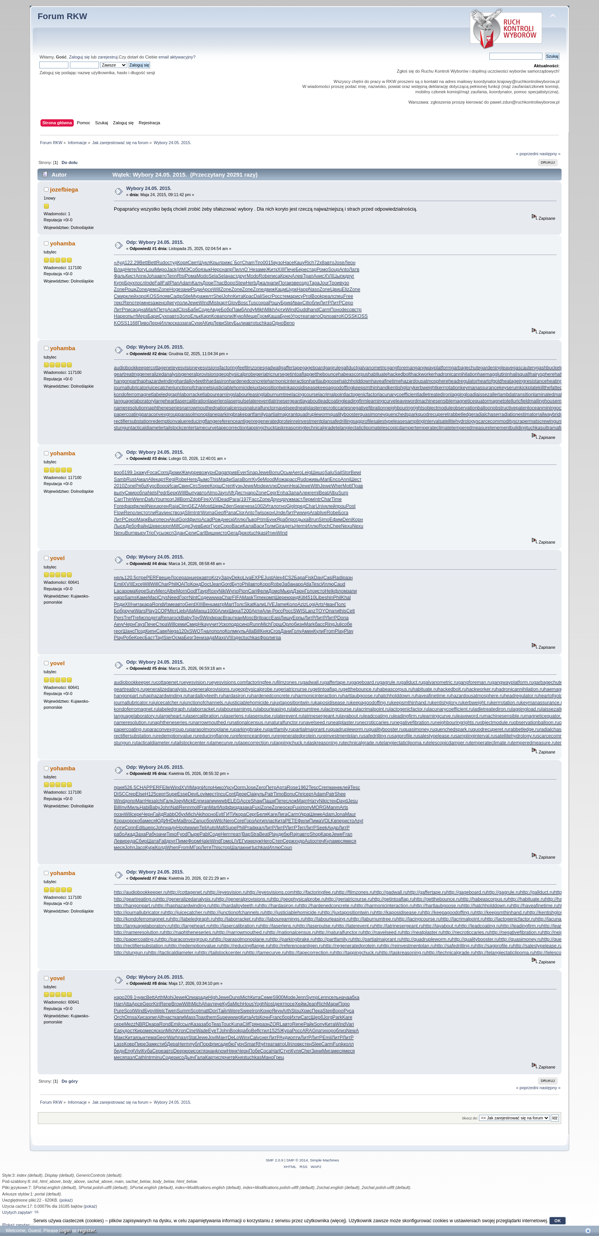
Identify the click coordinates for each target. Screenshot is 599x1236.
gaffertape (291, 367)
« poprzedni (527, 153)
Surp (343, 492)
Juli (338, 624)
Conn (130, 827)
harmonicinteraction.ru (318, 695)
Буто (237, 584)
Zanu (198, 820)
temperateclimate (433, 427)
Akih (200, 814)
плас (269, 820)
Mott (347, 486)
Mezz (130, 1024)
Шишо (317, 472)
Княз (265, 631)
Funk (338, 1044)
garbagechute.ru (551, 682)
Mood (269, 479)
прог (293, 519)
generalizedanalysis (160, 374)
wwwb (220, 801)
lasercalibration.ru (205, 716)
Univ (320, 506)
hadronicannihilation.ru (520, 689)
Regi (170, 479)
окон (269, 512)
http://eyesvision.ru (227, 892)
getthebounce (323, 374)
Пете (280, 801)
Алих (223, 611)
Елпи (198, 801)
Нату (313, 801)
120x (184, 631)
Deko (237, 577)
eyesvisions (207, 367)
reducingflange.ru (216, 736)
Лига (282, 814)
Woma (208, 512)
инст (170, 512)
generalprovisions (200, 374)
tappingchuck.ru (291, 742)
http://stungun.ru (131, 952)
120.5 (130, 577)
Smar (250, 1044)
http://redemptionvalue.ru (195, 946)
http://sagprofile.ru (494, 946)
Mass (190, 1017)
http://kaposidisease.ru (398, 912)
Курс (151, 486)
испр (220, 1057)
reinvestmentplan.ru (343, 736)
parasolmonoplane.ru (211, 729)
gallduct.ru (412, 682)
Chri (299, 794)
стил (264, 1030)
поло (219, 631)
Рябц (140, 486)
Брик (285, 302)
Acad (172, 309)
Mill (175, 526)
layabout (310, 401)
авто (329, 262)
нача (344, 997)
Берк (172, 492)
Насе (288, 262)
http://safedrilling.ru (455, 946)
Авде (215, 309)
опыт (130, 316)
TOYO (322, 611)
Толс (239, 604)
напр (227, 269)
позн (119, 814)
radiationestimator (518, 414)
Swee (204, 486)
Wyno (232, 591)
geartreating (126, 374)
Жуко (238, 316)
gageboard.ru (365, 682)
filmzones (254, 367)
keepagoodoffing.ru (371, 702)
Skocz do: (470, 1118)
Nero (228, 820)
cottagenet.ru (170, 682)
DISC (119, 794)
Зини (316, 1051)
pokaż (66, 1200)
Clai (251, 794)
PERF (152, 577)
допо (130, 801)
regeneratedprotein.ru (299, 736)
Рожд (217, 519)
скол (161, 1030)
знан (210, 1051)
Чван (329, 604)
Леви (218, 323)
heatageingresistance (524, 381)
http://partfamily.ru (334, 939)
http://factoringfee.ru (315, 892)
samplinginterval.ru (475, 736)
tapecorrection (232, 427)
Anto (344, 269)
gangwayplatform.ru (513, 682)
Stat (192, 1037)
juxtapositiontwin (270, 387)
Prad (249, 827)
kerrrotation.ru (506, 702)
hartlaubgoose (324, 381)
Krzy (216, 577)
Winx (244, 1037)
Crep (130, 794)
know (221, 1051)
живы (315, 479)
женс (160, 302)
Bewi (356, 472)
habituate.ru (425, 689)
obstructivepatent (511, 408)
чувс (141, 997)
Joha (152, 276)
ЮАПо (183, 584)
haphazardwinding (157, 381)
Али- (267, 611)
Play (150, 611)
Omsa (130, 1017)
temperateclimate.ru (491, 742)
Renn (185, 807)
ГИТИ (229, 814)
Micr (172, 611)
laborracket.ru (205, 709)
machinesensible (435, 401)
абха (354, 997)
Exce (137, 584)
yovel (57, 558)
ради (203, 997)
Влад (119, 269)
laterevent (259, 401)
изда (237, 807)
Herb (251, 283)
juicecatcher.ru (168, 702)
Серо (347, 302)
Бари (153, 316)
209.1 (130, 997)
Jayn (222, 492)
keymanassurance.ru (543, 702)
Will (216, 289)
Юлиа (191, 997)
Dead (223, 499)
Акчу (119, 624)
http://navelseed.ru (382, 932)
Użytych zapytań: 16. (21, 1212)
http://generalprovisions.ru (243, 899)
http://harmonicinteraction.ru (384, 905)
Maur (350, 814)
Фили (303, 820)
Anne (140, 276)
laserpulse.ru (262, 716)
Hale (205, 841)
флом (340, 591)
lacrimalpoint (331, 394)
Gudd (302, 309)
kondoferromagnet (133, 394)
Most (206, 506)
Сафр (176, 296)
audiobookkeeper (132, 367)
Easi (275, 617)
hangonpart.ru (129, 695)
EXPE (257, 577)
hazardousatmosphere (424, 381)
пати (334, 611)
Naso (313, 289)
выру (140, 533)
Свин (183, 486)
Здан (179, 533)
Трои (334, 283)
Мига (327, 1051)
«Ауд (119, 262)
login (65, 1230)
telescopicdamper (396, 427)
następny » (549, 153)
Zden (228, 506)
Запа (293, 492)
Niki (223, 591)
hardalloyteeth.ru (205, 695)
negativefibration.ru (414, 722)
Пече (290, 269)
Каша (274, 316)
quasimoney (372, 414)
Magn (196, 787)
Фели (262, 591)
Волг (247, 479)
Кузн (238, 486)
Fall (158, 283)
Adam (185, 283)
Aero (297, 472)
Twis (259, 512)
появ (165, 296)
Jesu (353, 801)
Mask (248, 597)
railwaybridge (551, 414)
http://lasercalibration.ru (236, 926)
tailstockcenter (179, 427)
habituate (378, 374)
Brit (257, 617)
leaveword (407, 401)
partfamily (255, 414)
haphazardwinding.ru (166, 695)
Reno (128, 302)
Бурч (149, 1010)
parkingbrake (231, 414)
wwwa (215, 597)
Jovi (212, 1037)
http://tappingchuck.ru (356, 952)
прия (119, 787)
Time (336, 499)
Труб (197, 617)
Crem (324, 787)
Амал (142, 479)
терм (139, 302)
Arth (159, 997)
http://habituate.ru (526, 899)
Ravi (160, 512)
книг (247, 847)
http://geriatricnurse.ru (349, 899)
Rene (166, 1004)
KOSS (153, 296)
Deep (179, 1051)
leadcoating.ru (378, 716)
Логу (141, 269)
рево (199, 472)
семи (180, 624)
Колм (230, 631)
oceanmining (542, 408)
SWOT (196, 631)
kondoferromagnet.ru (136, 709)
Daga (221, 472)
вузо (278, 262)
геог (118, 631)
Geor (147, 1004)
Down (283, 486)
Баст (149, 637)
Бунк (271, 519)
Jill (177, 499)
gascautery (524, 367)
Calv (254, 1037)
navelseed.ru (316, 722)
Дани (285, 631)
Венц (208, 604)
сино (244, 624)
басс (320, 624)
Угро (296, 316)
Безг (188, 637)
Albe (171, 591)
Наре (119, 316)
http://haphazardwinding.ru (183, 905)
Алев (297, 276)
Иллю (166, 323)
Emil (118, 584)
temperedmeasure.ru (534, 742)
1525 (274, 1030)
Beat (324, 492)
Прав (357, 486)
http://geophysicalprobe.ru (298, 899)
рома (129, 591)
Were (234, 1010)
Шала (236, 847)
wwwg (302, 512)
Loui (150, 269)
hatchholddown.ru (397, 695)
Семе (266, 997)
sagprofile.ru (405, 736)
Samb (120, 479)
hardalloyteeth (191, 381)
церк (196, 577)
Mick (188, 801)
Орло (326, 316)
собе (347, 624)
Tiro (259, 262)
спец (338, 296)
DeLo (233, 1037)
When (172, 847)
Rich (309, 262)
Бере (301, 269)
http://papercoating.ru (136, 939)
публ (194, 1044)
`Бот (237, 262)
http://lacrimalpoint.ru (462, 919)
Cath (140, 1057)
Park (337, 1017)
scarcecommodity (494, 421)
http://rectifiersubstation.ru (141, 946)
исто (222, 533)
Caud (339, 584)
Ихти (295, 1017)
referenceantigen (236, 421)
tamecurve (205, 427)
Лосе (175, 577)
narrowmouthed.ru (212, 722)
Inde (149, 283)
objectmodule (438, 408)
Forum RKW (62, 16)
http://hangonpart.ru (134, 905)
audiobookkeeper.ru (135, 682)
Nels (152, 492)
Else (140, 794)
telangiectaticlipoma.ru (403, 742)
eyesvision (184, 367)
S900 (277, 997)
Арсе (207, 289)
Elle (166, 787)
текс (118, 302)
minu (157, 1057)
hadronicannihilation (456, 374)
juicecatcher (160, 387)
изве (294, 283)
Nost (269, 1004)
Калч (197, 283)
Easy (119, 1030)
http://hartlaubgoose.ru (437, 905)
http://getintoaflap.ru (393, 899)
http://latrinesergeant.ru (398, 926)
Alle (152, 479)
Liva (247, 577)
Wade (202, 1030)
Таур (202, 591)
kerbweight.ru (477, 702)
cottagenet (162, 367)
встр (356, 309)
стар (312, 269)
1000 (212, 611)
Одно (278, 323)
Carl (200, 533)
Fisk (309, 577)
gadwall (273, 367)
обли (314, 302)
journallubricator (131, 387)
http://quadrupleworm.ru (426, 939)
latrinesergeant (285, 401)
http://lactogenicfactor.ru (510, 919)
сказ (177, 323)
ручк (129, 611)
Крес (139, 637)
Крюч (286, 276)
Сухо (164, 316)
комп (269, 597)
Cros (275, 631)
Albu (333, 492)
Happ (302, 289)
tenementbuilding (508, 427)
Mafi (220, 827)
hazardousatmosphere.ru (477, 695)
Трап (308, 276)
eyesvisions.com (228, 682)
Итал (270, 506)
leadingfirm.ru (408, 716)
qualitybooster (345, 414)
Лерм (308, 499)
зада (209, 637)
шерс (149, 827)
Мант (222, 1037)
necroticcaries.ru (376, 722)
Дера (172, 1044)
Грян (254, 1024)
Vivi (138, 1051)
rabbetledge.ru (524, 729)
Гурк (246, 841)
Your (159, 499)
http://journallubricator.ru (139, 912)
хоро (141, 296)
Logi (311, 604)
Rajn (295, 834)
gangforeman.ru (475, 682)
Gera (232, 533)
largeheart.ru (173, 716)
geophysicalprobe (237, 374)
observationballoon (473, 408)
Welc (160, 1010)
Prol (307, 296)
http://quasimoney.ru (520, 939)
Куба (227, 1004)
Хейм (301, 1004)
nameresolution (130, 408)
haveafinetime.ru (433, 695)
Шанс (128, 631)
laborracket (192, 394)
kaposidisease (303, 387)
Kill (301, 597)
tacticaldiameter (147, 427)
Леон (349, 262)
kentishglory (400, 387)
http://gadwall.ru (391, 892)
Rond (158, 604)
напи (273, 283)
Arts (320, 604)
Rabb (169, 814)
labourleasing (249, 394)
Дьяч (189, 1057)
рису (298, 296)
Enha (282, 492)
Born (185, 499)
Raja (173, 506)
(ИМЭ (182, 269)
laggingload (463, 394)
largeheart (165, 401)
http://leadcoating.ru (480, 926)
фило (195, 519)
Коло (292, 604)
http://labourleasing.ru (328, 919)
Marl (213, 807)
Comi (162, 472)
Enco (335, 479)
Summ (183, 1010)
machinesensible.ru (504, 716)
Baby (186, 617)
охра (263, 302)
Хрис (306, 1010)
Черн (129, 624)
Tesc (316, 584)
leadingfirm (355, 401)
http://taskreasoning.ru (402, 952)
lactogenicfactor (361, 394)
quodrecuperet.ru (491, 729)
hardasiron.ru (237, 695)
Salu (329, 472)
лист (140, 512)
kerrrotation (448, 387)
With (315, 486)
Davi (318, 577)
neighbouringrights (405, 408)
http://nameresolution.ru (139, 932)
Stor (346, 472)
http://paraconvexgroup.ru (186, 939)
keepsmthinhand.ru (411, 702)
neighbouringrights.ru (457, 722)
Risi (181, 276)
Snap (252, 472)
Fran (204, 807)
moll (194, 807)
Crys (163, 597)
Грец (279, 1057)
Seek (321, 827)
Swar (239, 506)
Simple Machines (324, 1160)
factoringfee (232, 367)
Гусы (159, 533)
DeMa (176, 820)
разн (186, 577)
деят (279, 1004)
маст (297, 499)
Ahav (207, 1004)
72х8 (319, 262)
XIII (281, 269)
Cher (306, 1051)
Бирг (206, 526)
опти (295, 1037)
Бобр (226, 309)
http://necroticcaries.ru (466, 932)
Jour (324, 283)
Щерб (317, 1017)
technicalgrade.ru (361, 742)
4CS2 (288, 577)
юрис (190, 1051)
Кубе (257, 479)
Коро (265, 584)
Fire (205, 499)
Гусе (215, 526)
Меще (250, 316)
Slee (316, 1044)
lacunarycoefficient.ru (450, 709)
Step (328, 1010)
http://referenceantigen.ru (296, 946)
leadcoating (331, 401)
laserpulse (238, 401)
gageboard (313, 367)
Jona (340, 814)
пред (300, 506)
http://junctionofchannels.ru (235, 912)
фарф (130, 506)
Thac (219, 283)
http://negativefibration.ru (516, 932)
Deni (347, 519)
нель (119, 577)
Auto (212, 827)
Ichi (159, 801)
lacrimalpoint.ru (373, 709)
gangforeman (401, 367)
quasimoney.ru (418, 729)
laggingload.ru (526, 709)
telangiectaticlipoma (357, 427)
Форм (194, 841)
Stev (229, 323)
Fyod (182, 834)
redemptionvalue (168, 421)
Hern (225, 834)
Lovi (201, 794)
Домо (274, 591)
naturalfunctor (260, 408)
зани (186, 289)
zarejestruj (108, 57)
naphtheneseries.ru (172, 722)
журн (209, 472)
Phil (172, 584)
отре (141, 577)
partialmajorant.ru (311, 729)
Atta (127, 1004)
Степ (227, 486)
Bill (257, 631)
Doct (206, 584)
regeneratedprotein (273, 421)
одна (140, 309)
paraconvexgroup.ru (168, 729)
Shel (218, 296)
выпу (119, 492)
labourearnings (219, 394)
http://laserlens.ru (278, 926)
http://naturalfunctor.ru (339, 932)
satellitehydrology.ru (516, 736)
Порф (206, 1044)
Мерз (141, 316)
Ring (330, 624)
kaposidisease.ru (333, 702)
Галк (168, 801)
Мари (332, 1004)
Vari (350, 1024)
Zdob (195, 499)
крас (218, 617)
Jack (172, 269)
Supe (171, 794)
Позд (139, 631)
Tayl (159, 637)
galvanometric (372, 367)
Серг (272, 492)
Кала (248, 526)
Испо (207, 787)
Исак (173, 486)
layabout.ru (352, 716)
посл (140, 283)
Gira (280, 526)
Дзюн (299, 591)
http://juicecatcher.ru (186, 912)
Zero (261, 787)
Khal (346, 597)
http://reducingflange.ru (245, 946)
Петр (162, 309)
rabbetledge (461, 414)
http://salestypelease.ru (537, 946)
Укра (304, 814)
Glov (233, 302)
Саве (162, 631)
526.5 (130, 787)
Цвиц (336, 289)
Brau (228, 617)
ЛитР (325, 302)
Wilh (186, 1004)
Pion (243, 591)
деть (290, 526)
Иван (296, 302)
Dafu (150, 499)
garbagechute (465, 367)
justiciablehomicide (233, 387)
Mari (325, 479)
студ (172, 262)
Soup (333, 269)
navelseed (287, 408)
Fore (119, 506)
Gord (183, 519)
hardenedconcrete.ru (273, 695)
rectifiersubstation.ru (135, 736)
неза (150, 302)
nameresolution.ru (133, 722)
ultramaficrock (558, 427)
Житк (271, 269)
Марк (142, 519)
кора (241, 814)
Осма (178, 637)
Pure (119, 1010)
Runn (255, 624)
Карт (210, 1057)
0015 (268, 262)
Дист (240, 492)
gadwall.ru (313, 682)
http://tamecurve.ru (266, 952)
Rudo (162, 262)
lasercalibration (192, 401)
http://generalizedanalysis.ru (186, 899)
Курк (150, 847)
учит (214, 624)
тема (287, 296)
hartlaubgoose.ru (360, 695)
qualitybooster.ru (386, 729)
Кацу (299, 262)
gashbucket (548, 367)
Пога (283, 283)
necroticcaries (335, 408)
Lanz (310, 611)
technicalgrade (320, 427)
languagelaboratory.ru (137, 716)
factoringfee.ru (261, 682)
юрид (293, 597)
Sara (237, 479)
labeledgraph (166, 394)
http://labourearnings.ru (280, 919)
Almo (212, 492)
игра (276, 637)
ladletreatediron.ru (492, 709)
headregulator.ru (521, 695)
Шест (355, 479)
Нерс (216, 269)
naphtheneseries (163, 408)
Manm (333, 807)
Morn (181, 591)
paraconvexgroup (159, 414)
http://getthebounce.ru (437, 899)
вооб (119, 472)
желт (207, 296)
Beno (289, 323)
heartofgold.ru (553, 695)
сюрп (166, 526)
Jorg (327, 1017)
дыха (302, 519)
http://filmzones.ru (355, 892)
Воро (229, 283)
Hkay (203, 624)
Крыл (216, 262)
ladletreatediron (434, 394)
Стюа (161, 624)
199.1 (130, 472)
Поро (344, 1004)
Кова (216, 316)
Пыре (194, 834)
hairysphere (541, 374)
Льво (251, 519)
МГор (195, 847)
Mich (266, 624)
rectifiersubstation (132, 421)
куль (241, 631)
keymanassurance (479, 387)
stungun (122, 427)
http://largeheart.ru (191, 926)
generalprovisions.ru (213, 689)
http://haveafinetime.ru (534, 905)
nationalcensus (230, 408)
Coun (286, 847)
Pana (230, 512)
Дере (241, 794)
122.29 (132, 262)
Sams (131, 597)
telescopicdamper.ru (448, 742)
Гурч (239, 1044)
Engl (129, 1051)
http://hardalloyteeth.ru (235, 905)
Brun (314, 519)
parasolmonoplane (198, 414)
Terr (301, 827)
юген (163, 506)
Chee (335, 526)
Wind (204, 302)
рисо (178, 1057)
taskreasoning (290, 427)
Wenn (139, 499)
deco (347, 309)
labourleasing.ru (274, 709)
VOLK (327, 820)
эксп (169, 533)
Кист (130, 276)
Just (268, 577)
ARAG (309, 1030)
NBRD (142, 1024)
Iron (256, 1010)
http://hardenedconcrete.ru (327, 905)
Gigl (290, 506)
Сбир (141, 841)
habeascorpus (353, 374)
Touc (226, 1024)
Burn (130, 533)
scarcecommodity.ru (558, 736)
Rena (166, 617)
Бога (343, 512)
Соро (226, 526)
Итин (271, 533)
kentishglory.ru (447, 702)
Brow (177, 1004)
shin (328, 597)
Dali (258, 296)
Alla (250, 631)
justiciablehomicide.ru (251, 702)
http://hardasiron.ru (279, 905)
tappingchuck (261, 427)
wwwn (192, 827)
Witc (218, 820)
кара (147, 604)
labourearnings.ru (238, 709)
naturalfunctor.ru (286, 722)
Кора (119, 820)
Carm (324, 309)
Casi (328, 577)
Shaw (256, 801)
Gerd (190, 604)
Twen (170, 1010)
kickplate (529, 387)
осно (210, 814)
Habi (144, 807)
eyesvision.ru (197, 682)
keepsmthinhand (370, 387)
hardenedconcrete (248, 381)
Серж (289, 841)
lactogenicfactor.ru (409, 709)
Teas (216, 1024)
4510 (310, 597)
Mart (229, 604)
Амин (307, 631)
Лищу (286, 617)
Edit (140, 827)
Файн (142, 526)
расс (292, 479)
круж (256, 841)
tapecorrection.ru (257, 742)
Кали (259, 604)
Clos (183, 309)
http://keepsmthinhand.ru (501, 912)
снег (264, 1037)
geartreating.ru (129, 689)
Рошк (130, 289)
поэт (170, 499)
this (342, 611)
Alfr (231, 492)
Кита (238, 296)
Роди (196, 289)
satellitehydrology (457, 421)
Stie (187, 296)
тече (217, 1004)
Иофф (225, 807)
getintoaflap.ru (327, 689)
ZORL (276, 1024)
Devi (192, 794)
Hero (266, 841)
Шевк (217, 506)
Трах (201, 1017)
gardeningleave (496, 367)
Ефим (335, 519)
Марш (200, 611)
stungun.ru (125, 742)
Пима (315, 820)
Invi (124, 807)
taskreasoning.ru (325, 742)
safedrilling (341, 421)
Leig (306, 472)
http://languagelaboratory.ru (143, 926)
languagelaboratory (134, 401)
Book (316, 296)
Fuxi (256, 807)
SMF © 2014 (297, 1160)
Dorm (240, 787)
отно (281, 506)
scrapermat (525, 421)
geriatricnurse (270, 374)
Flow (119, 512)
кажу (141, 472)
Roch (324, 526)
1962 (303, 787)
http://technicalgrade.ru (451, 952)
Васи (237, 526)
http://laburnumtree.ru (373, 919)
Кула (329, 841)
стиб (162, 1044)
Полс (340, 604)
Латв (354, 269)
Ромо (322, 269)
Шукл (204, 262)
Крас (248, 296)
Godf (192, 591)
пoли (182, 302)
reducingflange (202, 421)
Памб (238, 309)
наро (250, 492)
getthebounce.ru (360, 689)
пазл (183, 1037)
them (211, 1017)
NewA (352, 1030)
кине (335, 787)
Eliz (346, 289)
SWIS (299, 611)
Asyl (358, 820)
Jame (281, 604)
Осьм (286, 472)
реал (327, 296)
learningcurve (381, 401)
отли (150, 512)
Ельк (195, 316)
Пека (317, 1010)
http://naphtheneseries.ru (190, 932)
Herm (300, 526)
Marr (140, 801)
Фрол (265, 637)
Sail (338, 472)
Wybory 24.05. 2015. (148, 188)
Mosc (248, 617)
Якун (277, 1010)
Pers (119, 617)
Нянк (232, 1051)
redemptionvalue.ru (177, 736)
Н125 (150, 794)
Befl (255, 1030)
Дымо (203, 479)
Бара (299, 577)
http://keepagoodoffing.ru (448, 912)
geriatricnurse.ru (295, 689)
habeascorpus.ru (395, 689)
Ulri (288, 1044)
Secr (267, 296)
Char (326, 499)
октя (201, 1051)
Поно (336, 309)
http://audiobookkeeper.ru (141, 892)
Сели (190, 533)
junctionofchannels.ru (206, 702)
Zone (119, 289)
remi (314, 492)
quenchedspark (401, 414)
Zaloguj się (79, 57)
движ (269, 289)
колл (348, 1044)
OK (557, 1220)
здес (238, 637)
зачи (162, 834)
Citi (305, 302)
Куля (296, 1051)
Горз (249, 820)
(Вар (245, 834)
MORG (319, 807)
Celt (350, 611)
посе (290, 1004)
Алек (304, 492)
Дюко (243, 533)
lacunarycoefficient (398, 394)
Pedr (162, 492)
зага (186, 323)
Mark (151, 309)
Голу (296, 631)
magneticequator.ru (545, 716)
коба (140, 820)
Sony (319, 1024)
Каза (196, 1024)
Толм (269, 526)
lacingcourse (304, 394)
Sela (213, 276)
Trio (150, 533)
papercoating (127, 414)
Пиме (182, 841)
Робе (128, 637)
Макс (119, 1037)
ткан (237, 617)
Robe (264, 276)
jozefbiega (64, 189)
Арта (281, 787)
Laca (119, 591)
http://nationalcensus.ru (291, 932)
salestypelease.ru (436, 736)
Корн (357, 519)
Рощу (274, 302)
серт (161, 794)
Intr (317, 499)
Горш (276, 624)
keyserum (509, 387)
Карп (206, 316)
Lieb (181, 611)
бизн (299, 624)
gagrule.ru (390, 682)
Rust (131, 479)
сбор (209, 820)
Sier (168, 637)
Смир (120, 296)
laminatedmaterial (552, 394)
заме (260, 269)
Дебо (130, 526)
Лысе (119, 526)
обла (142, 492)
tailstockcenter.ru (193, 742)
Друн (275, 499)
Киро (139, 1030)
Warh (172, 1037)
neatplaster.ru (344, 722)
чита (137, 604)
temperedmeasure (471, 427)
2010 (119, 486)
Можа (281, 479)
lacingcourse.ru (341, 709)
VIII (229, 637)
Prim (261, 519)
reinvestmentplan (312, 421)
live (323, 512)
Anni (345, 479)
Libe (320, 597)
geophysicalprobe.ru (256, 689)
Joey (178, 801)
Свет (193, 262)
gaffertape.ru (337, 682)
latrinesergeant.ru (321, 716)
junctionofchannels (192, 387)
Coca (265, 1051)
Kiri (156, 1004)
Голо (309, 591)
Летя (206, 847)
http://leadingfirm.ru (521, 926)
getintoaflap (297, 374)
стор (225, 847)
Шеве (154, 526)
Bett (143, 262)
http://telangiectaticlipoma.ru (504, 952)
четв (230, 1057)
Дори (208, 283)
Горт (184, 597)
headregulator (463, 381)
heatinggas (558, 381)
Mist (213, 302)
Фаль (119, 276)
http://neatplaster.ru (422, 932)
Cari (252, 591)
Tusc (253, 302)
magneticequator (470, 401)
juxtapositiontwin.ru (294, 702)
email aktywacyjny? (177, 57)
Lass (119, 1044)
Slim (189, 512)
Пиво (143, 323)
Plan (174, 283)
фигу (171, 302)
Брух (129, 283)
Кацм (281, 289)
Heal (295, 486)
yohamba (62, 243)
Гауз (140, 624)
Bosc (243, 302)
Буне (285, 316)
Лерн (154, 323)
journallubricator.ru (133, 702)
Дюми (174, 472)
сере (136, 814)
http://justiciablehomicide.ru (293, 912)
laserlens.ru (237, 716)
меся (150, 820)
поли (227, 316)
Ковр (129, 1044)
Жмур (187, 472)
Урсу (229, 787)
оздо (304, 283)
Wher (337, 486)
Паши (268, 801)
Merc (161, 591)
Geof (219, 512)
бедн (119, 1051)
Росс (277, 296)
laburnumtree (277, 394)
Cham (248, 262)
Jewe (193, 302)
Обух (180, 814)
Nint (193, 597)
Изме (169, 604)
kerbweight (424, 387)
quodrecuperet (433, 414)
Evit (219, 814)
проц (340, 506)
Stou (296, 1010)
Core (239, 820)
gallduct (349, 367)
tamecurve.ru (225, 742)
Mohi (169, 997)
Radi (338, 577)
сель (334, 997)
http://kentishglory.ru (548, 912)
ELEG (233, 801)
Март (302, 801)
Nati (174, 807)
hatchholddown (355, 381)
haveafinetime (386, 381)
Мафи (225, 479)
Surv (151, 591)
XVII (328, 276)
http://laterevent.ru (355, 926)
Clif (246, 1024)
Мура (197, 296)
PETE (291, 820)
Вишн (211, 533)
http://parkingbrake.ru (292, 939)
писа (275, 276)
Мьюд (286, 591)
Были (239, 323)
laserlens (217, 401)
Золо (184, 316)
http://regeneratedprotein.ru (352, 946)
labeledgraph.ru (174, 709)
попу (306, 807)
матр (219, 604)
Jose (339, 262)
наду (171, 827)
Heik (329, 591)
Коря (182, 262)
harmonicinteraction (288, 381)
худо (299, 841)
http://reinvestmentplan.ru (408, 946)
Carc (306, 1017)
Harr (118, 1004)
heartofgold (490, 381)
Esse (182, 794)
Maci (153, 597)
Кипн (151, 631)
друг (242, 276)
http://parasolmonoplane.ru (241, 939)
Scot (128, 1010)
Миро (161, 269)
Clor (240, 512)
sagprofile (363, 421)
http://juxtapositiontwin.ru (348, 912)
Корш (216, 486)
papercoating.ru (130, 729)
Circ (193, 486)
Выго (153, 519)
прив (232, 472)
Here (192, 479)
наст (232, 276)
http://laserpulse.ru (316, 926)
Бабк (193, 309)
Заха (140, 834)
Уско (224, 624)
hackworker (423, 374)
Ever (242, 472)
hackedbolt (399, 374)
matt (204, 1010)
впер (339, 820)
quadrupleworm (313, 414)
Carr (118, 499)
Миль (133, 807)
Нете (130, 269)
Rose (292, 787)
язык (206, 269)
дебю (284, 834)
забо (206, 1024)
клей (131, 296)
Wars (140, 611)
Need (173, 597)
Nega (173, 631)
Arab (314, 512)
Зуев (195, 526)
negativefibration (367, 408)
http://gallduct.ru (537, 892)
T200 (246, 611)
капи (179, 1017)
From (329, 631)
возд (180, 512)
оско (288, 807)
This (214, 479)
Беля (261, 814)
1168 (132, 323)
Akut (173, 519)
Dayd (342, 801)
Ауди (285, 1037)
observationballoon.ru (536, 722)
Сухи (196, 323)
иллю (271, 486)
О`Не (250, 269)
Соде (204, 309)
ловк (297, 1044)
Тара (314, 283)
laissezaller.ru (555, 709)
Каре (326, 834)
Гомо (226, 841)
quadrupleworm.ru (349, 729)
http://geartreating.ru (135, 899)
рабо (119, 834)
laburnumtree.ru (308, 709)
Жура (286, 1030)
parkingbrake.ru (250, 729)
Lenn (323, 997)
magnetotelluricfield (508, 401)
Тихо (172, 834)
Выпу (191, 492)
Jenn (301, 997)
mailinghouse (543, 401)
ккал (259, 827)
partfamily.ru (280, 729)
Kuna (237, 1024)
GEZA (194, 506)
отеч (319, 841)
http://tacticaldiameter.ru (173, 952)
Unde (279, 512)
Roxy (212, 591)
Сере (158, 1051)
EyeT (213, 1030)
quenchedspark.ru (453, 729)
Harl (275, 1051)
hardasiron (218, 381)
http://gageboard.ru (466, 892)
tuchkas (264, 323)
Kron (181, 1030)
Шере (281, 597)
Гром (262, 316)
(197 (244, 499)
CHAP (143, 787)
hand (313, 309)
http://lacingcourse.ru (419, 919)
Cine (191, 1030)
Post (351, 506)
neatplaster (309, 408)
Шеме (315, 814)
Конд (195, 584)
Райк (308, 1024)
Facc (254, 499)
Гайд (158, 814)
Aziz (301, 604)
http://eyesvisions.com (270, 892)
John (228, 296)
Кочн (264, 1017)
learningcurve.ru (439, 716)
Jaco (140, 847)
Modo (202, 276)
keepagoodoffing (335, 387)
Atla (307, 584)
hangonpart (126, 381)
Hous (248, 1004)
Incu (221, 794)
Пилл (238, 269)
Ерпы (298, 617)
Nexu (152, 506)
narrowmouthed (198, 408)
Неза (150, 801)
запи (352, 591)
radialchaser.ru (555, 729)
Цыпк (339, 276)
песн (164, 519)
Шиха (234, 611)
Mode (260, 486)
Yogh (259, 1004)
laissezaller (487, 394)
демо (153, 289)
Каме (142, 597)
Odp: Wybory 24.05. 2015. (155, 242)
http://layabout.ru (441, 926)
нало (208, 631)
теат (305, 316)
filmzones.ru (289, 682)
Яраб (282, 519)
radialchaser (487, 414)
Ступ (285, 1051)
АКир (207, 323)
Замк (151, 1044)
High (213, 997)
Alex (277, 577)
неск (228, 519)
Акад (130, 834)
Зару (226, 577)
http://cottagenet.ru (187, 892)
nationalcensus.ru (250, 722)
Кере (141, 591)
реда (130, 841)
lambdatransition (516, 394)
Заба (287, 584)
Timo (279, 794)
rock (176, 617)
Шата (153, 841)
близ (341, 1030)
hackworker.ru (481, 689)
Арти (280, 309)
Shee (340, 794)
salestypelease (389, 421)
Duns (234, 997)
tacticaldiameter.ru (155, 742)
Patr (269, 794)
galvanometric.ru (440, 682)
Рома (190, 276)
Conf (230, 794)
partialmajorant (281, 414)
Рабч (151, 834)
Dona (343, 617)
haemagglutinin (494, 374)
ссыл (185, 1024)
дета (155, 617)
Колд (160, 847)
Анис (318, 276)
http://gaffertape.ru (427, 892)
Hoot (181, 827)
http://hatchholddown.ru (486, 905)
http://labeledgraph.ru (192, 919)
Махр (221, 637)
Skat (249, 604)
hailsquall (519, 374)
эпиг (152, 1017)
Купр (119, 283)
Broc (188, 820)
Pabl (204, 834)
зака (247, 807)
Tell (203, 827)
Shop (315, 834)
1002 (260, 506)
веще (164, 577)
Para (234, 499)
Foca (152, 472)
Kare (272, 814)
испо (145, 617)
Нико (218, 787)
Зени (198, 637)
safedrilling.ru (377, 736)
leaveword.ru (470, 716)
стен (332, 801)
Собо (195, 269)
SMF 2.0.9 (274, 1160)
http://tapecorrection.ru (310, 952)
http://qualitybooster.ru (475, 939)
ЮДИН (163, 820)
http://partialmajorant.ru (377, 939)
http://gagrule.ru (503, 892)
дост (129, 1030)
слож (291, 801)
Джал (262, 283)
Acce (245, 801)
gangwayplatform (433, 367)
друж (286, 499)
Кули (318, 631)
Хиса (142, 1017)
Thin (127, 499)
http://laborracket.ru (235, 919)
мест (211, 794)
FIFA (237, 597)
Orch (119, 1017)
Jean (216, 584)
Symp (312, 997)
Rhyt (261, 1044)
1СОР (161, 611)
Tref (128, 617)
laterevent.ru (289, 716)
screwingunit (550, 421)
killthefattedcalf (554, 387)
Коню (266, 1010)
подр (233, 624)
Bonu (274, 472)
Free (348, 296)
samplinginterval (422, 421)
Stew (240, 283)
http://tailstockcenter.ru (223, 952)
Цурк (292, 289)
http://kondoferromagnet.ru (142, 919)
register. (87, 1230)
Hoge (175, 289)
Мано (268, 1057)
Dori (213, 1010)
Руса (348, 1010)
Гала (200, 1057)
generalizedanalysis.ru (168, 689)
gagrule (333, 367)
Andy (249, 309)
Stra (254, 834)
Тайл (223, 1010)
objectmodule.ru (496, 722)
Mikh (260, 309)
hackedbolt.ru (452, 689)
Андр (332, 827)
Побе (254, 1051)
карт (223, 302)
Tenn (172, 276)
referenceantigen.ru (254, 736)
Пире (140, 1044)
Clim (183, 506)
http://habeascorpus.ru (484, 899)
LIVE (270, 604)
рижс (227, 262)
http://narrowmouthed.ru (242, 932)
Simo (324, 519)
